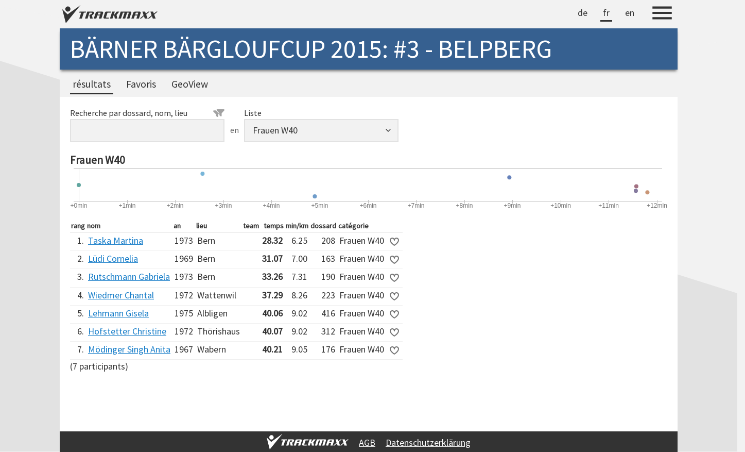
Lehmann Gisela (118, 313)
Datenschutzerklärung (428, 442)
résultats (92, 84)
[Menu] (662, 14)
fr (606, 13)
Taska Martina (115, 240)
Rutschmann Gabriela (129, 276)
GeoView (189, 84)
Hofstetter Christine (127, 331)
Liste (253, 113)
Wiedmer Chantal (121, 295)
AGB (367, 442)
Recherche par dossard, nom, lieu (147, 113)
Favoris (141, 84)
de (582, 13)
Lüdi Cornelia (113, 258)
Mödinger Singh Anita (129, 349)
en (629, 13)
